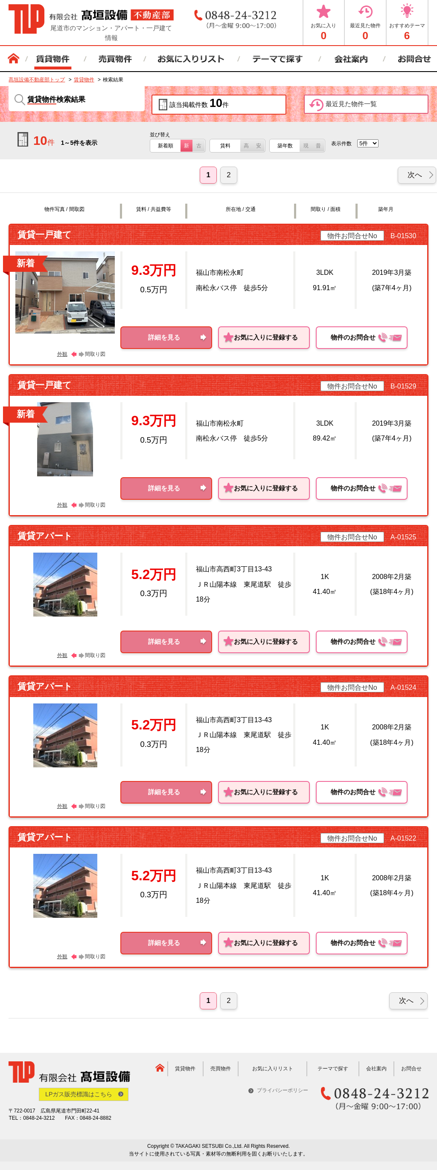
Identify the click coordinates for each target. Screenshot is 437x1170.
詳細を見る (164, 337)
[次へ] (417, 175)
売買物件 (220, 1069)
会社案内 (376, 1069)
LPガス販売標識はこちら (79, 1094)
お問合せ (411, 1069)
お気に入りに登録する (266, 337)
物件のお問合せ (366, 338)
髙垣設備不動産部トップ (37, 80)
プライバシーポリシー (282, 1090)
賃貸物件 (84, 80)
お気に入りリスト (272, 1069)
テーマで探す (333, 1069)
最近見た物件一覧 (343, 105)
